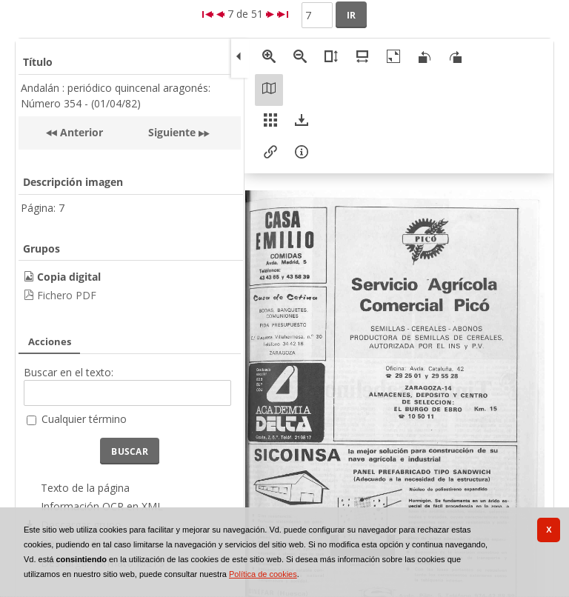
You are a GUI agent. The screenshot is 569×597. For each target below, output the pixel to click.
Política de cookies (263, 574)
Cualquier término (84, 419)
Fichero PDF (66, 295)
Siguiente (172, 132)
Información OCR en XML (102, 506)
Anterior (80, 132)
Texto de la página (85, 488)
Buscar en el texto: (68, 372)
